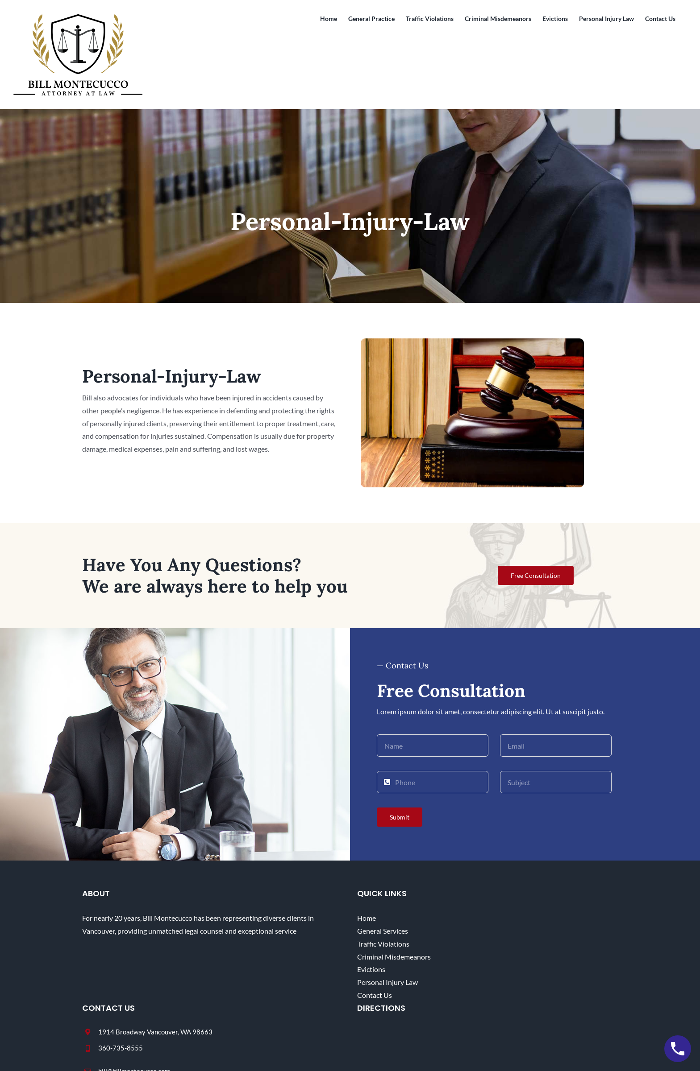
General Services (382, 931)
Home (366, 918)
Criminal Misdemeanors (394, 956)
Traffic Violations (383, 943)
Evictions (371, 969)
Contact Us (374, 995)
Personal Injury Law (387, 982)
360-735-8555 (120, 1048)
